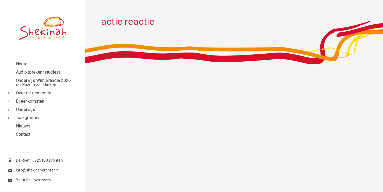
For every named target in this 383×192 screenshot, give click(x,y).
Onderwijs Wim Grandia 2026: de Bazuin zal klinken (44, 82)
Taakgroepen (28, 117)
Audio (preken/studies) (38, 72)
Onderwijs (25, 109)
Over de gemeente (33, 92)
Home (21, 63)
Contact (23, 134)
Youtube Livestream (33, 180)
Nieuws (23, 126)
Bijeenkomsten (30, 101)
